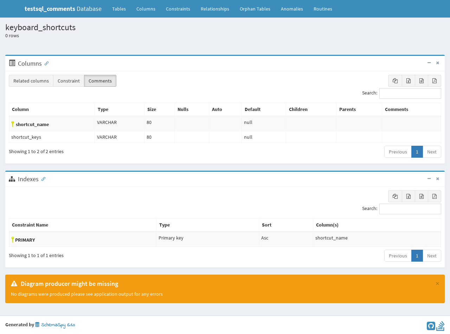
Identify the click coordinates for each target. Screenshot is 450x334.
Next (432, 152)
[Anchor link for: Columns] (45, 63)
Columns (145, 9)
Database (63, 9)
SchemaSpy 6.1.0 (55, 325)
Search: (401, 93)
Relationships (215, 9)
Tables (121, 8)
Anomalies (292, 9)
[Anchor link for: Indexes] (42, 178)
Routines (323, 9)
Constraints (178, 9)
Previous (398, 152)
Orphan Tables (255, 9)
